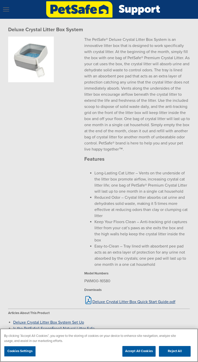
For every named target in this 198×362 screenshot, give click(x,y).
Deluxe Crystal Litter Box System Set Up (48, 322)
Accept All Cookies (139, 351)
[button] (6, 9)
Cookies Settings (19, 351)
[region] (99, 345)
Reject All (175, 351)
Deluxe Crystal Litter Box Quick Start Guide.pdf (133, 301)
